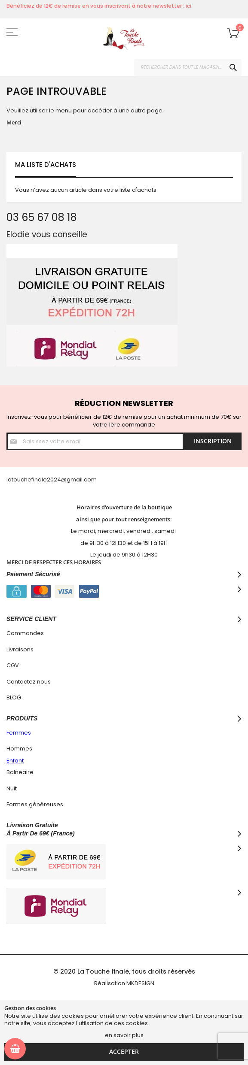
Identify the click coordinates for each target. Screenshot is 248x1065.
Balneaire (20, 772)
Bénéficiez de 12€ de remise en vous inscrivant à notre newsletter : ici (98, 5)
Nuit (11, 788)
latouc (15, 479)
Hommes (19, 748)
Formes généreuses (34, 804)
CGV (12, 665)
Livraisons (20, 649)
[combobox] (188, 67)
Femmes (18, 733)
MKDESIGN (140, 983)
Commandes (25, 633)
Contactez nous (28, 682)
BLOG (13, 697)
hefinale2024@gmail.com (60, 479)
